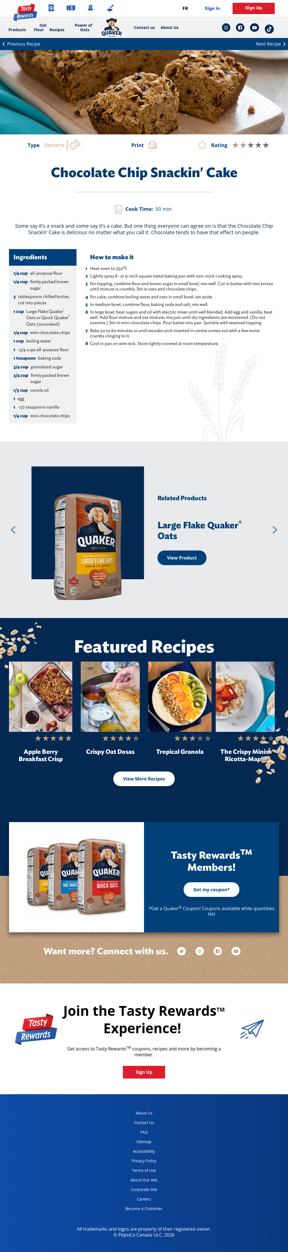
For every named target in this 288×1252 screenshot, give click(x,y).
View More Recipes (144, 779)
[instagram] (200, 951)
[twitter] (184, 951)
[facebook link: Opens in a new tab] (240, 27)
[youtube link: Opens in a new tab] (254, 27)
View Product (182, 558)
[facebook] (218, 951)
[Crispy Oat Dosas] (110, 697)
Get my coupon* (211, 889)
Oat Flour (40, 27)
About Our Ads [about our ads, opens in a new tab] (139, 1181)
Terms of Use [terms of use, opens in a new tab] (138, 1171)
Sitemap (143, 1141)
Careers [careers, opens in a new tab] (136, 1200)
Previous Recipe (20, 43)
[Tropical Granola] (180, 697)
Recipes (57, 29)
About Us (170, 28)
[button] (13, 529)
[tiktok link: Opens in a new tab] (269, 27)
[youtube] (236, 951)
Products (17, 29)
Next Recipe (272, 43)
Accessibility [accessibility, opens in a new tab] (138, 1152)
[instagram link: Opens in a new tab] (227, 27)
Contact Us (144, 1122)
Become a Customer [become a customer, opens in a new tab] (142, 1209)
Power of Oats (83, 27)
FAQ (144, 1132)
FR (185, 8)
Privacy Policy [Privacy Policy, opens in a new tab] (138, 1162)
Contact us (143, 28)
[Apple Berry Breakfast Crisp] (40, 697)
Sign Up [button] (253, 8)
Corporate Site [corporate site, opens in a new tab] (139, 1190)
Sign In (212, 8)
